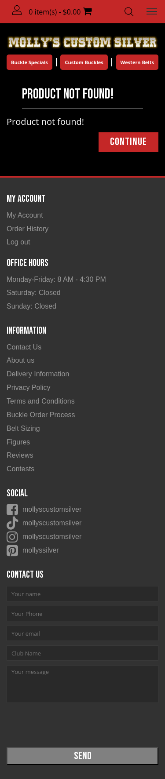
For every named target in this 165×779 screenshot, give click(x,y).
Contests (20, 469)
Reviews (20, 455)
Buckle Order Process (41, 415)
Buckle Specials (29, 62)
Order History (27, 229)
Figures (18, 442)
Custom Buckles (84, 62)
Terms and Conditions (41, 401)
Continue (128, 141)
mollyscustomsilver (51, 509)
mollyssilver (40, 550)
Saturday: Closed (34, 292)
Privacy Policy (29, 387)
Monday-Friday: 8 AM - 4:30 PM (56, 279)
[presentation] (73, 724)
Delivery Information (38, 374)
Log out (18, 242)
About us (20, 360)
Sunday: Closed (31, 306)
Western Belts (137, 62)
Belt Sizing (23, 428)
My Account (25, 215)
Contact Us (24, 347)
